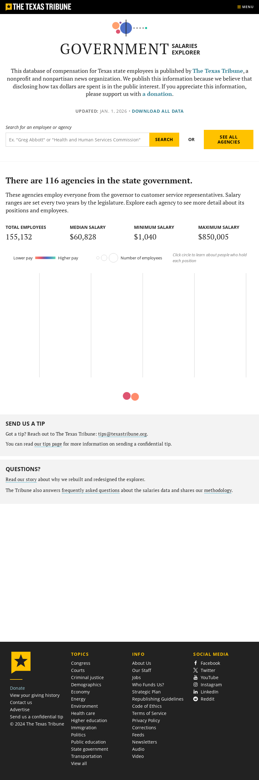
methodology (218, 490)
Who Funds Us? (148, 685)
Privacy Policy (146, 720)
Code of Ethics (147, 706)
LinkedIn (205, 692)
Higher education (89, 720)
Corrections (144, 727)
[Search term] (77, 140)
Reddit (203, 699)
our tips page (48, 444)
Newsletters (144, 742)
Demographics (86, 685)
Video (138, 756)
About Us (141, 663)
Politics (78, 735)
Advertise (20, 709)
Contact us (21, 702)
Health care (83, 713)
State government (89, 749)
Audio (138, 749)
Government (115, 48)
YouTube (205, 677)
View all (79, 763)
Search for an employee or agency (38, 127)
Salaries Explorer (186, 49)
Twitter (204, 670)
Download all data (158, 111)
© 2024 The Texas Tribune (37, 724)
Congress (80, 663)
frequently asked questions (91, 490)
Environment (84, 706)
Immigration (84, 727)
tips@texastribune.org (122, 434)
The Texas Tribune (218, 70)
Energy (78, 699)
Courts (78, 670)
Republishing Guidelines (158, 699)
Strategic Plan (146, 692)
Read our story (21, 479)
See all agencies (229, 139)
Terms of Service (149, 713)
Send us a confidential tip (36, 717)
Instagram (207, 685)
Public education (88, 742)
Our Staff (141, 670)
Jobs (136, 677)
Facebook (206, 663)
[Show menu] (245, 7)
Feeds (138, 735)
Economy (80, 692)
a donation (157, 93)
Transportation (86, 756)
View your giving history (35, 695)
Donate (17, 688)
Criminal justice (87, 677)
